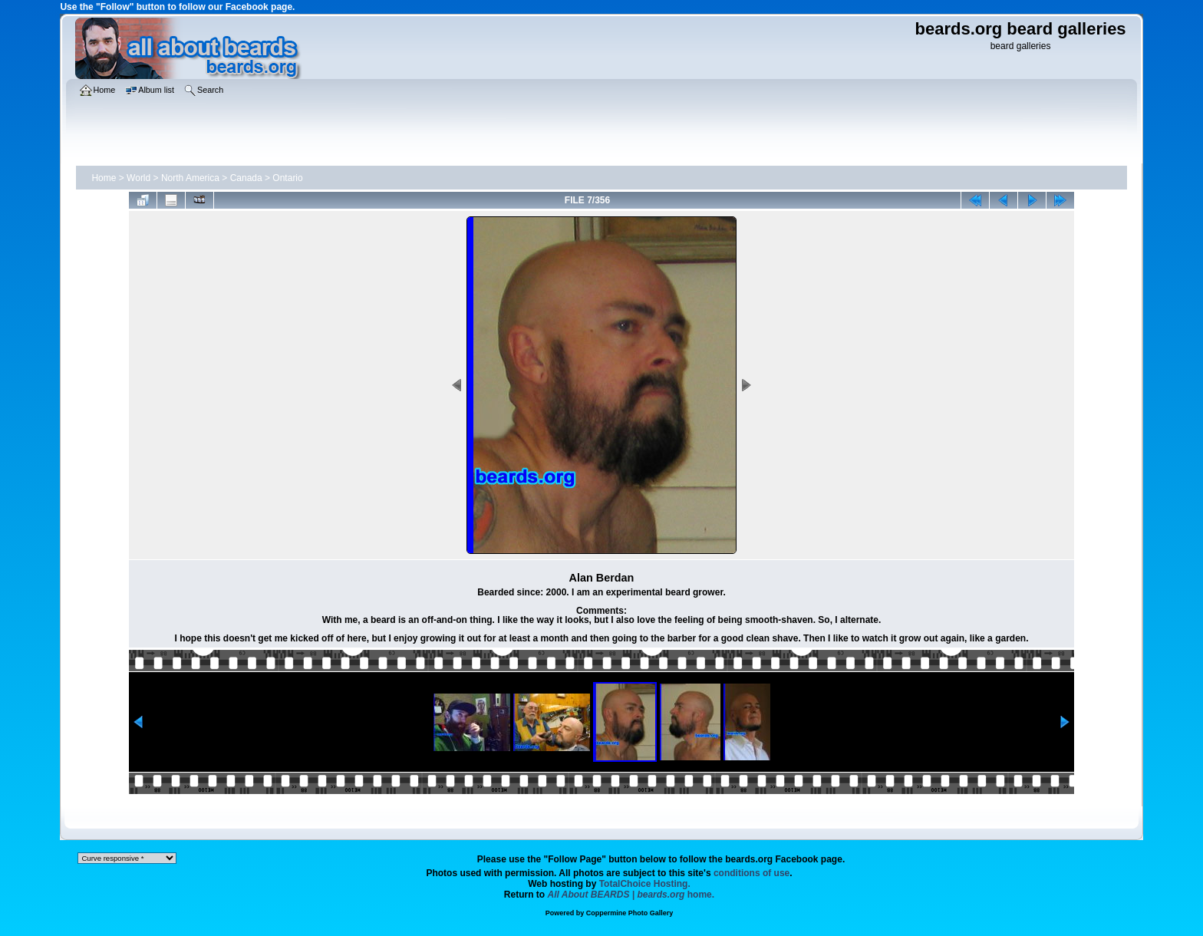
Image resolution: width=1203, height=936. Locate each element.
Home (103, 178)
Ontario (287, 178)
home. (631, 894)
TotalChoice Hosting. (644, 883)
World (138, 178)
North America (190, 178)
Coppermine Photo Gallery (630, 913)
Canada (246, 178)
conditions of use (751, 873)
